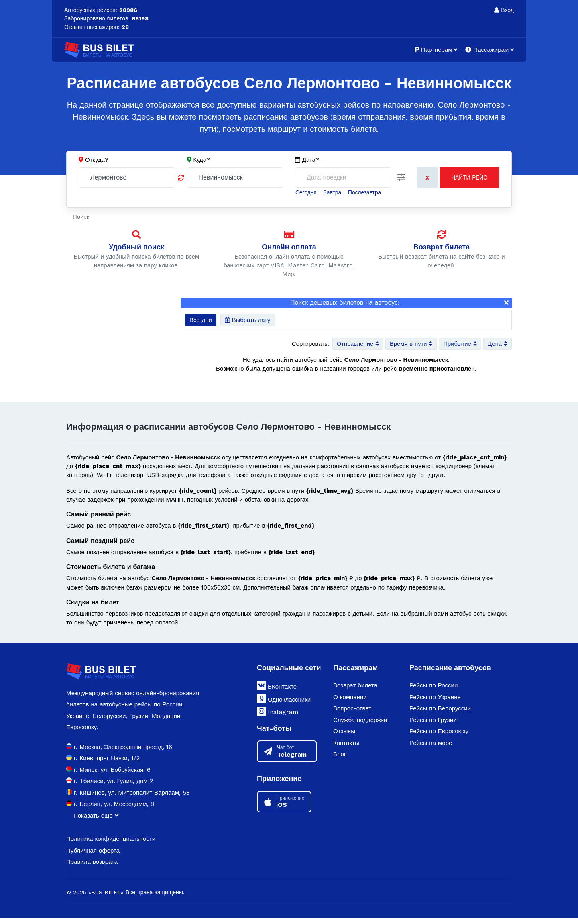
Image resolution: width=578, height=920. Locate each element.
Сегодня (306, 192)
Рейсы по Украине (435, 699)
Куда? (201, 159)
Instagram (277, 713)
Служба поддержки (360, 722)
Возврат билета (441, 247)
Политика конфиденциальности (110, 841)
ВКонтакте (277, 687)
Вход (504, 10)
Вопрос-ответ (352, 710)
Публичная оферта (93, 852)
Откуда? (96, 159)
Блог (339, 756)
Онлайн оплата (289, 247)
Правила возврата (92, 863)
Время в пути (409, 344)
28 (125, 27)
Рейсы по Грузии (432, 722)
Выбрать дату (248, 320)
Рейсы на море (430, 745)
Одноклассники (284, 700)
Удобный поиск (136, 247)
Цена (497, 344)
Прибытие (459, 344)
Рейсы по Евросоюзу (438, 733)
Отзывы (344, 733)
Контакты (346, 745)
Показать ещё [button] (95, 817)
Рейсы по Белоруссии (440, 710)
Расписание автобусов (450, 669)
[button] (401, 178)
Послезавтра (366, 192)
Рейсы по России (433, 687)
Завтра (333, 192)
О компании (350, 699)
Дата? (307, 160)
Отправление (355, 344)
